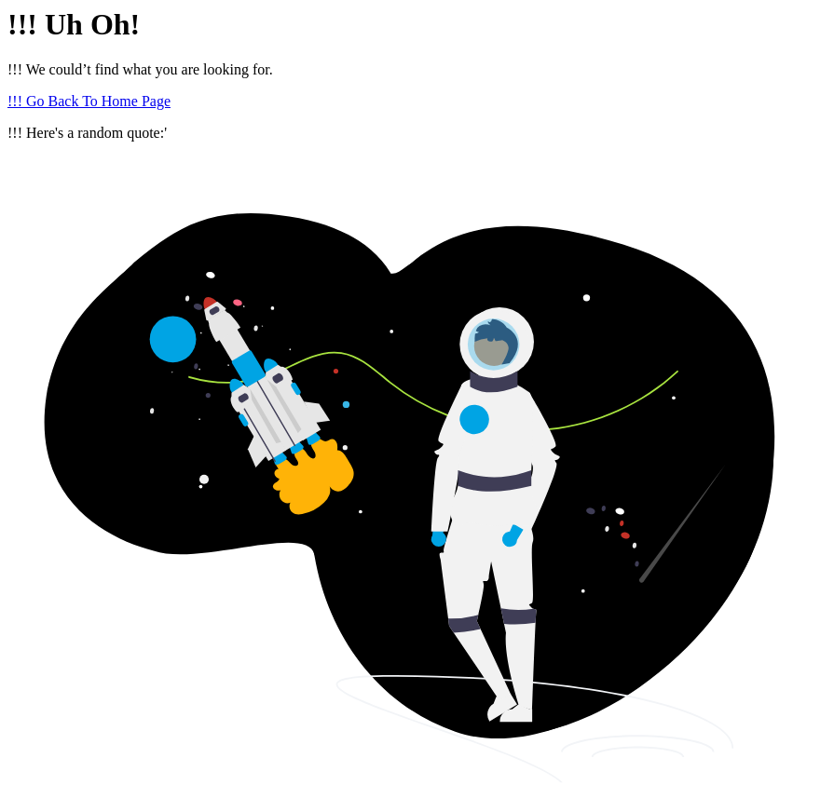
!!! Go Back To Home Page (89, 101)
